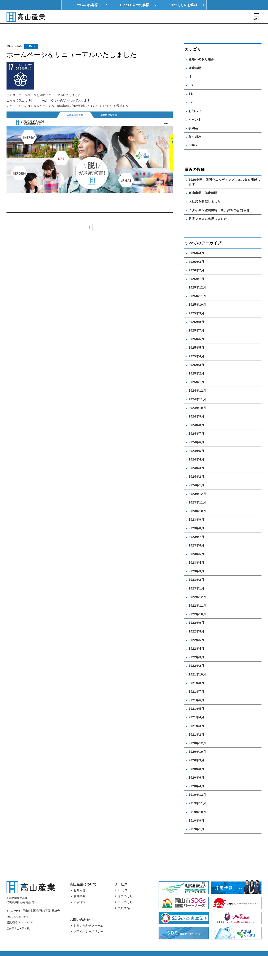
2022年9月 (196, 614)
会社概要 (79, 887)
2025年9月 (196, 304)
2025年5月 (196, 338)
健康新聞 (195, 59)
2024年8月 (196, 416)
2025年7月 (196, 321)
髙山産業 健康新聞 (205, 184)
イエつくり (125, 887)
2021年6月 (196, 691)
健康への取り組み (201, 50)
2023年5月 (196, 545)
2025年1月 (196, 373)
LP (191, 93)
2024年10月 (197, 399)
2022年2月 (196, 657)
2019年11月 (197, 794)
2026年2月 (196, 261)
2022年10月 (197, 605)
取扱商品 (124, 899)
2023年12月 (197, 485)
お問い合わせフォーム (88, 916)
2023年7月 (196, 528)
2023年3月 (196, 562)
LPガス (122, 881)
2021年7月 (196, 682)
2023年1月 (196, 579)
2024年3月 (196, 459)
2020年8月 (196, 760)
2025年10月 (197, 295)
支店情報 (79, 893)
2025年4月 (196, 347)
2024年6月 (196, 433)
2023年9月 (196, 510)
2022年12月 (197, 588)
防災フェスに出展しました (208, 209)
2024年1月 (196, 476)
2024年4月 (196, 450)
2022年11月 (197, 596)
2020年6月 (196, 768)
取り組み (195, 128)
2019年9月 (196, 811)
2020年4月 (196, 777)
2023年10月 (197, 502)
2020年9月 (196, 751)
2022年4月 (196, 639)
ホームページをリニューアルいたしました (72, 46)
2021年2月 (196, 725)
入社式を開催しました (205, 192)
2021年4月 (196, 708)
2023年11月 (197, 493)
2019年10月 (197, 803)
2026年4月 (196, 244)
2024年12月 (197, 381)
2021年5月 (196, 700)
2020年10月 (197, 743)
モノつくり (125, 893)
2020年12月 (197, 734)
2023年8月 (196, 519)
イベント (195, 110)
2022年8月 (196, 622)
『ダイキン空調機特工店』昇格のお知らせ (219, 201)
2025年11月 (197, 287)
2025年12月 (197, 278)
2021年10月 (197, 665)
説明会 (193, 119)
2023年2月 (196, 571)
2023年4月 (196, 553)
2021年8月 (196, 674)
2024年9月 (196, 407)
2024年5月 (196, 442)
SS (191, 85)
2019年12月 (197, 786)
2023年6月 (196, 536)
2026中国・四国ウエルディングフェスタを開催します (224, 173)
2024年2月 (196, 467)
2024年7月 (196, 424)
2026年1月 (196, 270)
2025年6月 (196, 330)
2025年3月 (196, 356)
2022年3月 (196, 648)
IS (190, 67)
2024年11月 (197, 390)
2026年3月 (196, 252)
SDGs (193, 136)
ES (191, 76)
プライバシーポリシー (88, 922)
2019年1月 (196, 820)
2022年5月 (196, 631)
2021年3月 (196, 717)
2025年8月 (196, 313)
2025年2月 (196, 364)
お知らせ (31, 37)
